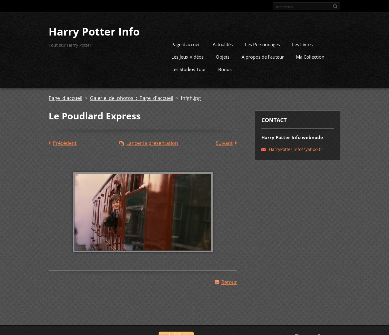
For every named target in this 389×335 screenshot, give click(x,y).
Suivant (224, 142)
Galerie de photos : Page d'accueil (131, 97)
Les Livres (302, 44)
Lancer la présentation (152, 142)
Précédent (65, 142)
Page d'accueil (186, 44)
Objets (222, 56)
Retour (229, 281)
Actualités (223, 44)
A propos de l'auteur (263, 56)
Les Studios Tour (188, 69)
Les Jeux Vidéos (187, 56)
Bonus (225, 69)
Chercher (335, 6)
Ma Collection (310, 56)
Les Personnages (262, 44)
